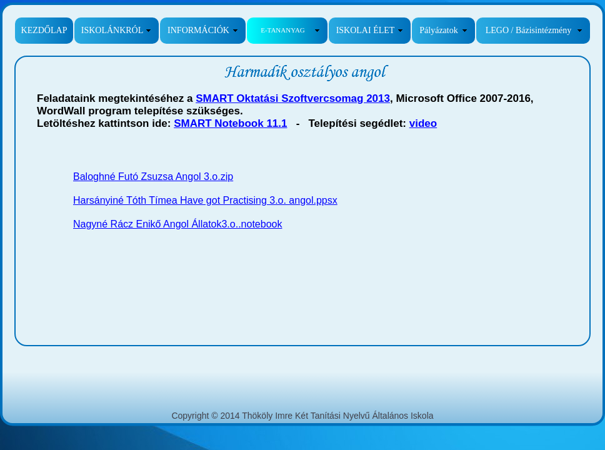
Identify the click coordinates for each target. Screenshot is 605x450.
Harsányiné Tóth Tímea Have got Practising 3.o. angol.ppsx (205, 200)
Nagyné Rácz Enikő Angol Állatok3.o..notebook (177, 224)
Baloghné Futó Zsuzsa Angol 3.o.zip (153, 176)
